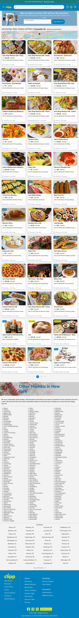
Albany (5, 408)
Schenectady (6, 501)
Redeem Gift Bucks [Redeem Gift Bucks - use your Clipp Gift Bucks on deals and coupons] (30, 584)
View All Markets (39, 568)
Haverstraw (6, 454)
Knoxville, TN (48, 527)
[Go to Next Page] (45, 376)
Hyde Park (6, 459)
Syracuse (31, 507)
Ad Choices (7, 596)
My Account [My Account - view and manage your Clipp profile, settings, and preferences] (28, 581)
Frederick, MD (30, 547)
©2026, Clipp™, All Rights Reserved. (38, 613)
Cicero (56, 424)
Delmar (57, 432)
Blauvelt (31, 416)
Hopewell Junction (8, 457)
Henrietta (31, 454)
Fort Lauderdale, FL (12, 560)
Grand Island (6, 449)
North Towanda (59, 483)
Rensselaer (32, 496)
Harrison (5, 452)
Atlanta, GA (12, 534)
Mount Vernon (7, 476)
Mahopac (31, 468)
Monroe (5, 475)
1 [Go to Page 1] (37, 376)
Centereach (6, 423)
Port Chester (6, 493)
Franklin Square (7, 444)
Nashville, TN (65, 537)
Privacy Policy (8, 587)
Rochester (57, 496)
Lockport (57, 467)
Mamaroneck (6, 470)
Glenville (31, 447)
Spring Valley (32, 506)
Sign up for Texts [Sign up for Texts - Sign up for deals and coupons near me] (30, 599)
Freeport (31, 444)
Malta (56, 468)
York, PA (65, 563)
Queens (31, 494)
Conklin (31, 431)
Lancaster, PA (48, 530)
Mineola (57, 473)
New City (57, 478)
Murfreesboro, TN (65, 530)
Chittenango (32, 424)
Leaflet (60, 38)
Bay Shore (32, 413)
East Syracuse (33, 437)
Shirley (31, 503)
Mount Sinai (58, 475)
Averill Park (6, 411)
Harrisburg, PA (29, 556)
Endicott (5, 439)
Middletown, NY (65, 527)
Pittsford (31, 491)
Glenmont (31, 446)
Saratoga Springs (34, 499)
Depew (5, 434)
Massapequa (6, 472)
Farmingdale (6, 441)
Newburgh (6, 481)
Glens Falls (6, 447)
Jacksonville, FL (30, 563)
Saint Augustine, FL (48, 553)
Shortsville (58, 503)
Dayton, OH (12, 553)
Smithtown (32, 504)
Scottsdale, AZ (47, 563)
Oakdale (31, 485)
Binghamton (58, 415)
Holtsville (57, 455)
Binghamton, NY (12, 537)
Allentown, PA (12, 530)
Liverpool (31, 467)
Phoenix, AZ (65, 543)
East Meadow (33, 436)
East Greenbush (59, 434)
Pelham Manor (59, 490)
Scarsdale (57, 499)
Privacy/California (9, 593)
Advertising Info (47, 592)
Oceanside (58, 485)
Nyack (4, 485)
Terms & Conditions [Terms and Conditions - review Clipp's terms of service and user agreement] (30, 590)
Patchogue (58, 488)
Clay (4, 428)
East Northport (59, 436)
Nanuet (31, 476)
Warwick (31, 512)
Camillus (57, 419)
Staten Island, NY (65, 550)
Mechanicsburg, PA (48, 537)
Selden (56, 501)
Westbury (5, 517)
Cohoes (5, 429)
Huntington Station (60, 457)
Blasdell (5, 416)
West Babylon (33, 514)
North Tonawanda (34, 483)
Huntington (32, 457)
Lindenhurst (6, 467)
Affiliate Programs (47, 595)
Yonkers (57, 519)
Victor (56, 511)
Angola (31, 410)
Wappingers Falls (8, 512)
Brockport (32, 418)
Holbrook (31, 455)
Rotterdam (58, 498)
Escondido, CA (12, 556)
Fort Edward (58, 442)
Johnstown (58, 460)
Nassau (57, 476)
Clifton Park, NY (30, 543)
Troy (56, 509)
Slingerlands (6, 504)
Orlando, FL (65, 540)
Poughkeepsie (7, 494)
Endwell (31, 439)
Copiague (57, 431)
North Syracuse (7, 483)
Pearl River (6, 490)
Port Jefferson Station (35, 493)
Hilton (4, 455)
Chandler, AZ (30, 530)
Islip (56, 459)
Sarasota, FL (47, 560)
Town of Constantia (8, 509)
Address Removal (9, 599)
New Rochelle (7, 480)
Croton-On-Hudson (8, 432)
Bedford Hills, (7, 415)
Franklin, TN (12, 563)
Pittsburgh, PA (47, 547)
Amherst (5, 410)
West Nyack (32, 516)
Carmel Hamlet (59, 421)
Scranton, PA (65, 547)
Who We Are (8, 581)
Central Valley (59, 423)
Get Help (27, 593)
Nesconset (32, 478)
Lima (56, 465)
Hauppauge (58, 452)
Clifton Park (32, 428)
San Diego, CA (47, 556)
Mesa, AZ (48, 540)
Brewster (5, 418)
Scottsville (32, 501)
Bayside (57, 413)
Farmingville (32, 441)
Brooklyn (5, 419)
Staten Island (58, 506)
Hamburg (31, 450)
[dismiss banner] (75, 12)
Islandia (31, 459)
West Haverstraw (60, 514)
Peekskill (31, 490)
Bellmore (31, 415)
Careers (6, 590)
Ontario (5, 486)
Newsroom (7, 584)
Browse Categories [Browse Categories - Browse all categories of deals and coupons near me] (48, 581)
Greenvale (57, 449)
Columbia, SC (12, 547)
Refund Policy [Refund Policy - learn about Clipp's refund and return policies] (29, 587)
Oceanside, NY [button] (40, 29)
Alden (30, 408)
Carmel (31, 421)
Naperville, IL (65, 534)
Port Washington (60, 493)
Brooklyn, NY (30, 527)
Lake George (6, 463)
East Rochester (7, 437)
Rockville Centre (7, 498)
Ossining (5, 488)
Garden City (58, 444)
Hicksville (57, 454)
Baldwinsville (58, 411)
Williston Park (7, 519)
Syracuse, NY (65, 553)
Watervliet (58, 512)
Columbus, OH (12, 550)
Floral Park (6, 442)
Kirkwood (31, 462)
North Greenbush (60, 481)
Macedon (5, 468)
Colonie (31, 429)
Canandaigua (6, 421)
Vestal (30, 511)
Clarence (31, 426)
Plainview (57, 491)
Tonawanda (58, 507)
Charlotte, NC (30, 534)
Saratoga (5, 499)
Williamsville (58, 517)
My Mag (27, 602)
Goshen (57, 447)
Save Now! (58, 21)
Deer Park (31, 432)
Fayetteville (58, 441)
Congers (5, 431)
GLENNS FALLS (59, 446)
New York (57, 480)
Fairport (57, 439)
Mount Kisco (32, 475)
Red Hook (5, 496)
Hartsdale (31, 452)
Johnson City (32, 460)
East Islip (5, 436)
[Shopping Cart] (75, 7)
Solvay (56, 504)
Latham (5, 465)
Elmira (56, 437)
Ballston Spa (6, 413)
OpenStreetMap (68, 38)
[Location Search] (52, 7)
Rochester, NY (47, 550)
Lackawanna (58, 462)
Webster (5, 514)
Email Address (29, 20)
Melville (57, 472)
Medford (31, 472)
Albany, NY (12, 527)
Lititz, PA (47, 534)
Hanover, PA (30, 553)
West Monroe (7, 516)
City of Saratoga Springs (10, 426)
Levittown (31, 465)
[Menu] (3, 7)
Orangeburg (32, 486)
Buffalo (31, 419)
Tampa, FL (65, 556)
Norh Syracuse (33, 481)
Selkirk (5, 503)
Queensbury (58, 494)
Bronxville (57, 418)
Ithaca (4, 460)
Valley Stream (7, 511)
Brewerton (58, 416)
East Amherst (32, 434)
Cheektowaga (7, 424)
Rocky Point (32, 498)
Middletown (6, 473)
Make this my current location (54, 29)
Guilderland (6, 450)
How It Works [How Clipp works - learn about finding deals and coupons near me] (46, 584)
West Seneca (58, 516)
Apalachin (57, 410)
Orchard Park (58, 486)
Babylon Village (33, 411)
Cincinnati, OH (29, 540)
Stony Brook (6, 507)
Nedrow (5, 478)
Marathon (57, 470)
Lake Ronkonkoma (34, 463)
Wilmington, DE (65, 560)
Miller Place (32, 473)
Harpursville (58, 450)
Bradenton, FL (12, 543)
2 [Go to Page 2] (41, 376)
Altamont (57, 408)
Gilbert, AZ (30, 550)
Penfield (5, 491)
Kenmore (5, 462)
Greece (31, 449)
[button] (78, 2)
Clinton (57, 428)
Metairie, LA (47, 543)
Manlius (31, 470)
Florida (31, 442)
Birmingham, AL (12, 540)
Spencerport (6, 506)
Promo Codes (29, 596)
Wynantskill (32, 519)
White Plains (32, 517)
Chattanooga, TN (30, 537)
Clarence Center (59, 426)
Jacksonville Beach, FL (30, 560)
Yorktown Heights (8, 521)
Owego (31, 488)
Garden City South (8, 446)
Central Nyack (33, 423)
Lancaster (57, 463)
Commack (57, 429)
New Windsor (33, 480)
